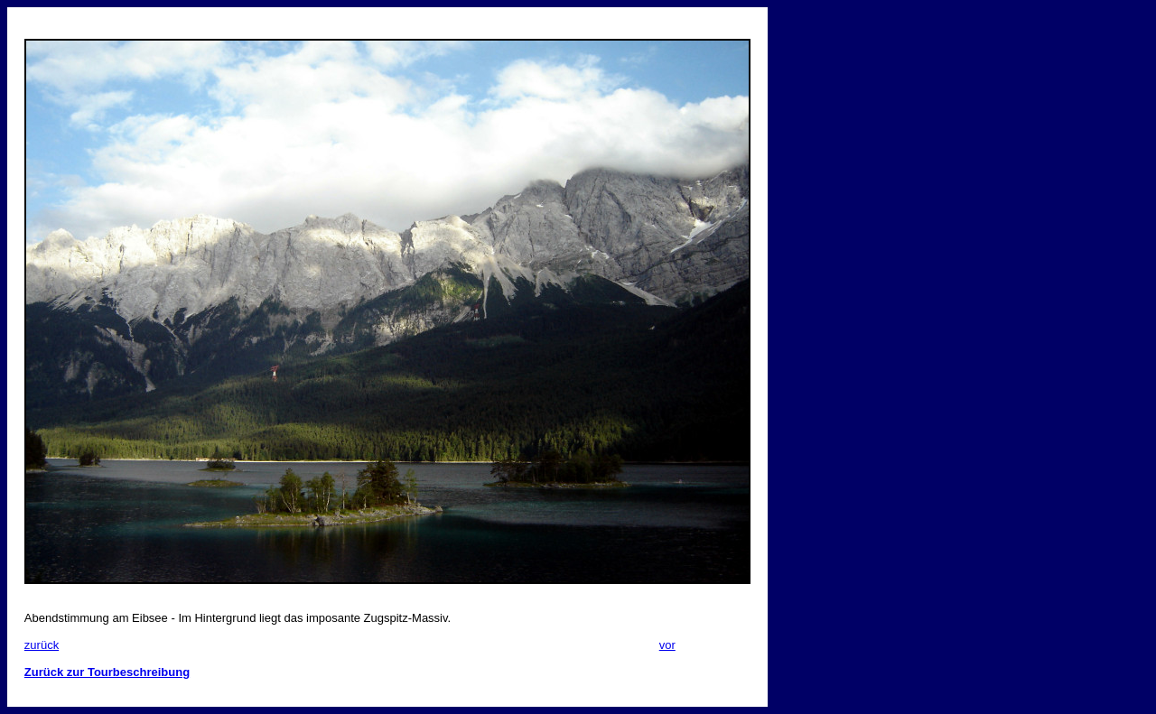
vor (667, 645)
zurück (41, 645)
